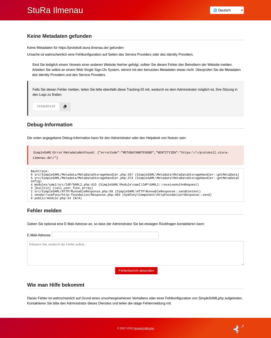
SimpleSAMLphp (144, 328)
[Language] (227, 10)
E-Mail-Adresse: (39, 235)
